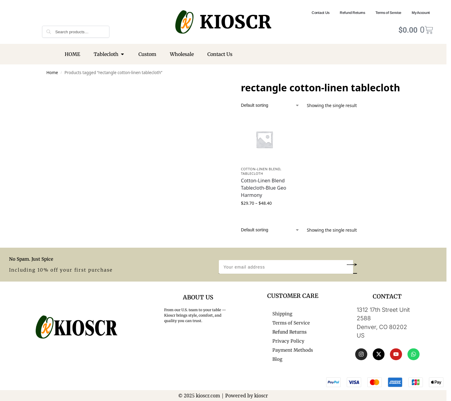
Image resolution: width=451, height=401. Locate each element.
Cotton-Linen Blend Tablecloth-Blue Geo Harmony (263, 187)
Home (52, 72)
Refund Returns (352, 13)
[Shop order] (270, 105)
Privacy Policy (288, 341)
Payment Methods (292, 350)
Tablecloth (252, 173)
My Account (421, 13)
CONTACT (387, 296)
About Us (198, 297)
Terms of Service (388, 13)
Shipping (282, 314)
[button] (351, 264)
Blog (277, 359)
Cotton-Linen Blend (261, 169)
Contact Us (320, 13)
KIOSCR (235, 22)
